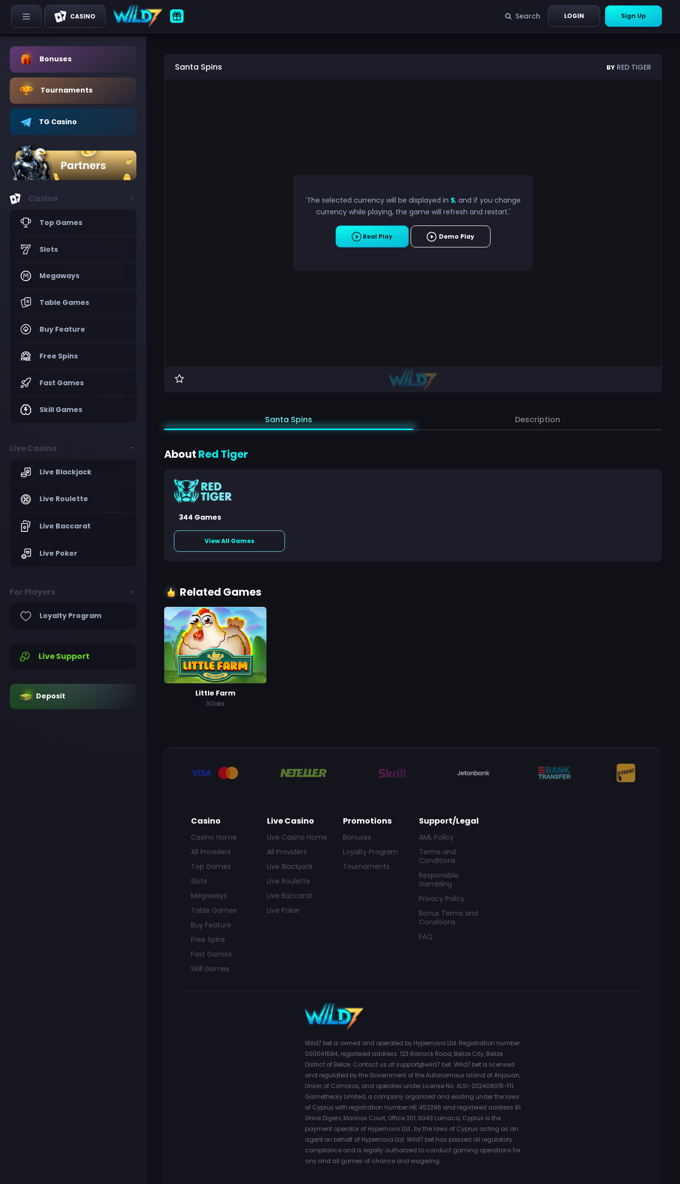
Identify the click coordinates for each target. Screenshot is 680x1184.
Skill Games (210, 968)
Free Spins (208, 939)
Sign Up (633, 16)
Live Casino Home (297, 837)
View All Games (229, 541)
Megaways (209, 895)
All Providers (211, 851)
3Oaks (215, 703)
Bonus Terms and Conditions (448, 917)
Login (574, 16)
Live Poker (283, 910)
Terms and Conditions (437, 856)
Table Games (214, 910)
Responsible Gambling (439, 879)
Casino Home (214, 837)
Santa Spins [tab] (288, 419)
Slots (199, 881)
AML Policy (436, 837)
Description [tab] (537, 419)
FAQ (426, 936)
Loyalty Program (370, 851)
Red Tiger (628, 67)
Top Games (211, 866)
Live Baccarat (290, 895)
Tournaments (366, 866)
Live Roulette (288, 881)
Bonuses (357, 837)
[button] (73, 199)
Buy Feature (211, 925)
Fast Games (211, 954)
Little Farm (215, 693)
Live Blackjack (290, 866)
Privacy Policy (442, 898)
